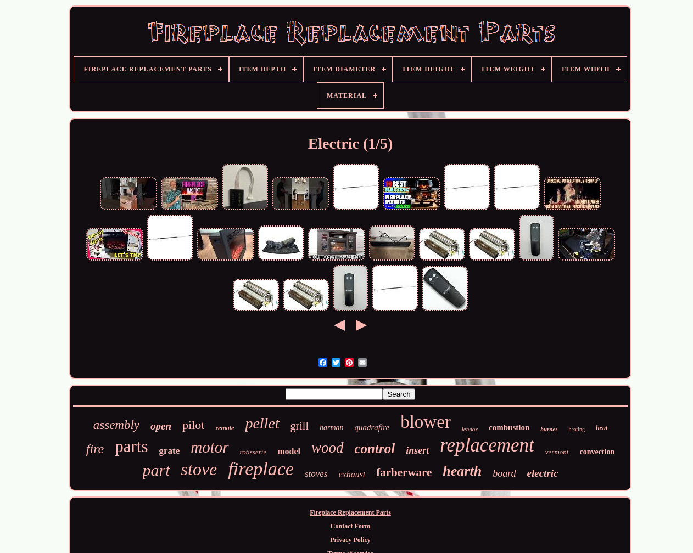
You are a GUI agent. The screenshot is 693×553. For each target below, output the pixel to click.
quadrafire (372, 427)
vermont (557, 452)
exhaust (351, 474)
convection (596, 452)
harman (332, 428)
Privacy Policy (350, 540)
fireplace (261, 469)
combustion (509, 427)
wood (327, 447)
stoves (316, 474)
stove (199, 469)
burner (548, 429)
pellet (262, 423)
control (375, 448)
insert (417, 450)
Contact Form (350, 526)
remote (224, 428)
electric (542, 473)
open (160, 426)
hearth (462, 471)
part (156, 470)
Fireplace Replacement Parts (350, 512)
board (504, 473)
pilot (193, 425)
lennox (470, 429)
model (288, 451)
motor (209, 447)
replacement (487, 445)
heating (576, 429)
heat (601, 428)
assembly (116, 425)
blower (425, 422)
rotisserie (253, 452)
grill (299, 426)
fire (95, 449)
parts (131, 446)
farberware (404, 472)
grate (169, 450)
